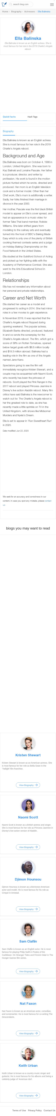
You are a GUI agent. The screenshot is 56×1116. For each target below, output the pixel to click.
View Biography (26, 785)
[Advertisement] (28, 85)
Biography (16, 12)
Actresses (29, 12)
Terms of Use (19, 1111)
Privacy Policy (35, 1111)
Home (5, 12)
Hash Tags (32, 117)
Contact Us (49, 1111)
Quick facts (9, 117)
